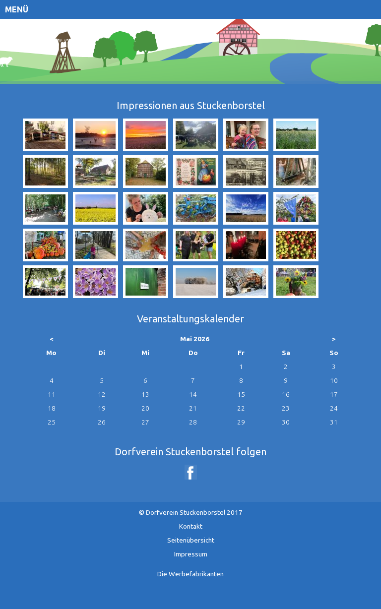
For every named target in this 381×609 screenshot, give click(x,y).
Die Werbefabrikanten (190, 574)
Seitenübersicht (190, 540)
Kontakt (190, 526)
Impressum (190, 554)
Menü (16, 9)
